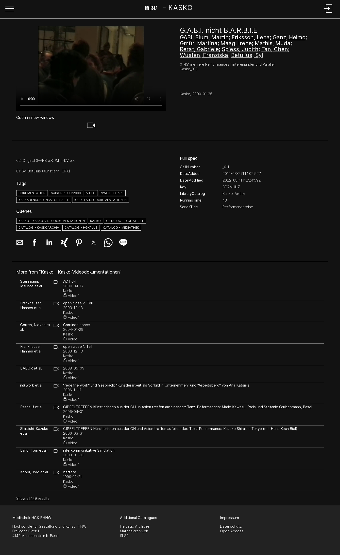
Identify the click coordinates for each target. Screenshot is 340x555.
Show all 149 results (33, 498)
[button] (10, 9)
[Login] (328, 13)
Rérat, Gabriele (199, 49)
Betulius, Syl (247, 55)
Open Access (231, 531)
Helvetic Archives (135, 526)
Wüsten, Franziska (204, 55)
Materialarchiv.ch (134, 531)
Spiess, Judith (240, 49)
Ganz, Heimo (289, 37)
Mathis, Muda (272, 43)
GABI (186, 37)
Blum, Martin (212, 37)
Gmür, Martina (199, 43)
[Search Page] (169, 8)
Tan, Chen (274, 49)
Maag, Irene (236, 43)
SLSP (124, 535)
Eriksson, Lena (251, 37)
